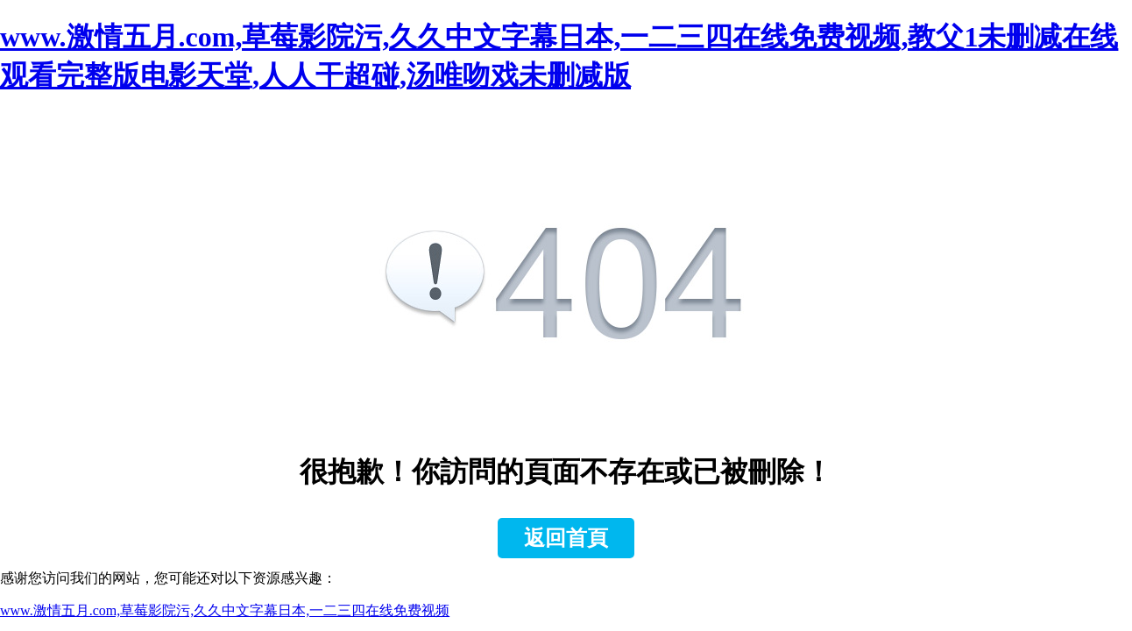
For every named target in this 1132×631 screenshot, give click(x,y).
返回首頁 (566, 538)
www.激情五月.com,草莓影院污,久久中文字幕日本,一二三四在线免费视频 (224, 610)
